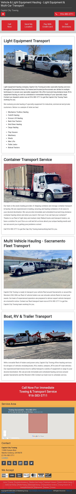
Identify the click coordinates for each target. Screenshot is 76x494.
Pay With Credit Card (47, 25)
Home (5, 482)
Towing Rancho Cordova (49, 485)
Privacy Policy (10, 492)
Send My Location (28, 25)
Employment (38, 487)
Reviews (46, 487)
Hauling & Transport (50, 482)
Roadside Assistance (21, 482)
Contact (53, 487)
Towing (11, 482)
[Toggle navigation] (3, 14)
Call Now (9, 25)
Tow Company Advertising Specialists (40, 491)
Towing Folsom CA (64, 485)
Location (5, 458)
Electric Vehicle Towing (65, 482)
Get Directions (66, 25)
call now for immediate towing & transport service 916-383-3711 (38, 391)
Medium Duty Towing (36, 482)
